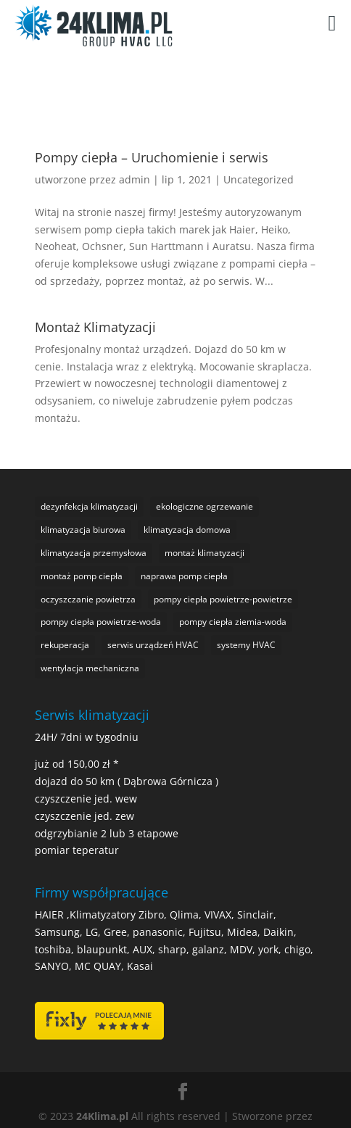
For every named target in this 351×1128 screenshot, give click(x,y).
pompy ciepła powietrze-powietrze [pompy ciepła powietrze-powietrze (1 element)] (223, 599)
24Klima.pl (102, 1116)
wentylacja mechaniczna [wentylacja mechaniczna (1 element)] (90, 668)
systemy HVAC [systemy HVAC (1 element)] (246, 645)
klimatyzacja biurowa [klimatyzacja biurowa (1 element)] (83, 529)
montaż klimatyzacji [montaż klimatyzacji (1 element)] (204, 553)
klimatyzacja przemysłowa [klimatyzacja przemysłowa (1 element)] (93, 553)
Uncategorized (258, 179)
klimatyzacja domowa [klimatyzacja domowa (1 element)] (187, 529)
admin (134, 179)
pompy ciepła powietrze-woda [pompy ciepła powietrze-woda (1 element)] (101, 621)
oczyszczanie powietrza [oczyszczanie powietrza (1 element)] (88, 599)
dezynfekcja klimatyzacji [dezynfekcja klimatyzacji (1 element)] (89, 506)
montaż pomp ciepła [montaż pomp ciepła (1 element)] (82, 576)
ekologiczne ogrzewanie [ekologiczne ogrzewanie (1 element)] (204, 506)
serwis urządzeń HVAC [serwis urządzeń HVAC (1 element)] (153, 645)
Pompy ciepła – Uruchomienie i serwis (151, 157)
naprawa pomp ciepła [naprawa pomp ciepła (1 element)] (184, 576)
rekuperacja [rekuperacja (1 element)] (65, 645)
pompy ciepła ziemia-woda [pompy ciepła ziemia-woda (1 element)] (232, 621)
